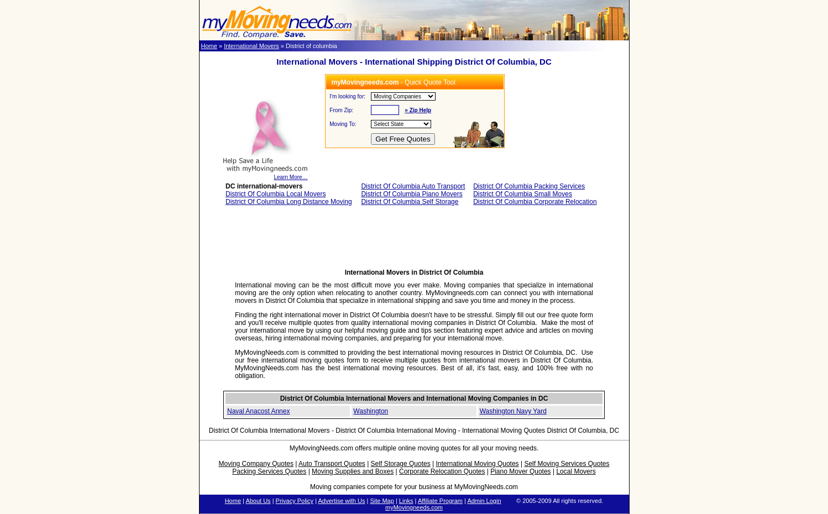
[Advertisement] (414, 240)
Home (209, 46)
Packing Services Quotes (269, 471)
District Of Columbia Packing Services (529, 186)
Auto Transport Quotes (331, 464)
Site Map (382, 500)
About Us (257, 500)
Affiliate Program (440, 500)
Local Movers (575, 471)
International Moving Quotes (477, 464)
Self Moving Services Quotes (566, 464)
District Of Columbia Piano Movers (411, 194)
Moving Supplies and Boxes (353, 471)
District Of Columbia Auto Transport (413, 186)
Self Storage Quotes (401, 464)
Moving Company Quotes (256, 464)
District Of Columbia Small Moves (522, 194)
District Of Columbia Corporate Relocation (534, 202)
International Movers (251, 46)
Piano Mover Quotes (520, 471)
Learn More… (265, 174)
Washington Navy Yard (513, 411)
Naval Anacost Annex (258, 411)
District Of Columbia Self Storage (409, 202)
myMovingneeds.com (414, 507)
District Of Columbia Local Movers (276, 194)
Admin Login (484, 500)
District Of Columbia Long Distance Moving (289, 202)
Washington (370, 411)
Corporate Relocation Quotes (442, 471)
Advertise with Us (341, 500)
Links (406, 500)
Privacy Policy (294, 500)
